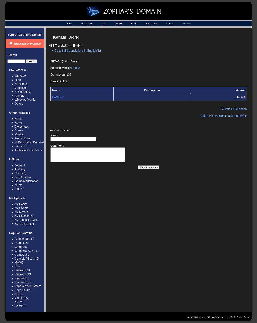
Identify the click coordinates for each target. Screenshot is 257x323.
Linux (18, 79)
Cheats (170, 23)
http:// (76, 67)
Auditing (20, 169)
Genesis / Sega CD (27, 258)
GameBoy (21, 246)
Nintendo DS (23, 274)
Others (19, 103)
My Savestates (24, 215)
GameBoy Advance (27, 250)
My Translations (25, 223)
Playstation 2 (23, 282)
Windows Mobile (25, 99)
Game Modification (26, 181)
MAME (19, 262)
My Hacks (21, 204)
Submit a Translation (234, 109)
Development (23, 177)
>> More (20, 305)
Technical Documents (28, 150)
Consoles (21, 87)
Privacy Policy (243, 317)
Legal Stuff (230, 317)
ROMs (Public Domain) (29, 142)
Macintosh (21, 83)
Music (103, 23)
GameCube (22, 254)
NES (18, 266)
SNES (18, 293)
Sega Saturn (23, 290)
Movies (19, 134)
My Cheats (21, 208)
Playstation (22, 278)
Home (70, 23)
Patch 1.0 (58, 97)
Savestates (152, 23)
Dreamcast (21, 242)
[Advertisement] (216, 58)
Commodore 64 (24, 238)
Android (19, 95)
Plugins (19, 188)
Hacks (134, 23)
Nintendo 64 (22, 270)
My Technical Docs (26, 219)
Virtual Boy (21, 297)
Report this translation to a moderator (223, 115)
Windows (20, 76)
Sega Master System (28, 286)
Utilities (119, 23)
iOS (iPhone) (23, 91)
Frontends (21, 146)
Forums (186, 23)
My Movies (21, 211)
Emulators (86, 23)
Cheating (20, 173)
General (20, 165)
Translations (22, 138)
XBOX (18, 301)
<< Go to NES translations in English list (75, 50)
